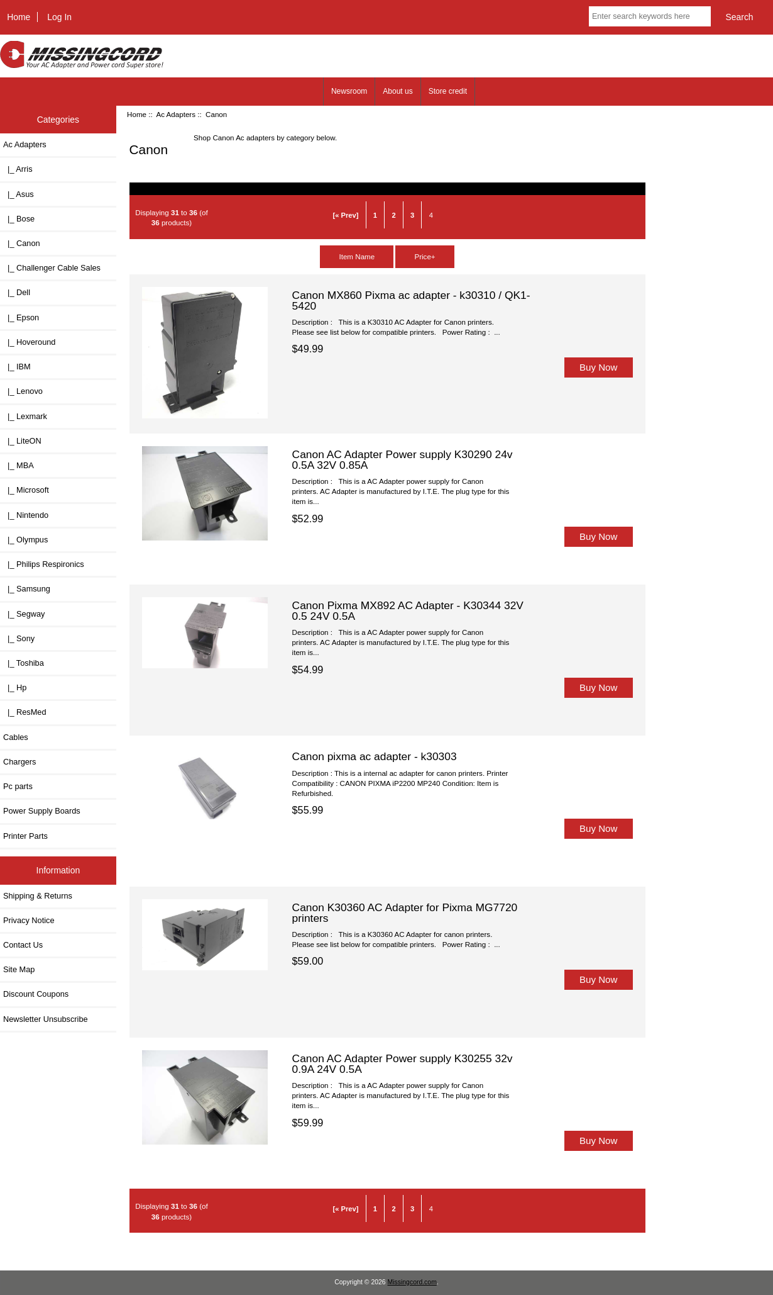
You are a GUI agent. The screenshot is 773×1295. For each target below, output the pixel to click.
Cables (15, 737)
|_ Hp (14, 687)
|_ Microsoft (26, 490)
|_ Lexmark (25, 416)
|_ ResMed (25, 712)
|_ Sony (19, 638)
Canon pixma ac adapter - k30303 (374, 756)
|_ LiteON (22, 441)
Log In (59, 17)
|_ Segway (24, 614)
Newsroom (349, 91)
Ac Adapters (175, 114)
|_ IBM (17, 366)
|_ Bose (19, 218)
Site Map (19, 969)
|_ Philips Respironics (43, 564)
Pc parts (18, 786)
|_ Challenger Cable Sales (52, 267)
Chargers (19, 761)
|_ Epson (21, 317)
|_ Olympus (25, 539)
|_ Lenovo (23, 391)
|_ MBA (18, 465)
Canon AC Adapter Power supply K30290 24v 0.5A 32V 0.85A (402, 459)
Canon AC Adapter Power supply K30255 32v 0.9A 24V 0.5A (402, 1063)
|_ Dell (16, 292)
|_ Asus (18, 194)
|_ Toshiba (23, 663)
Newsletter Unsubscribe (45, 1019)
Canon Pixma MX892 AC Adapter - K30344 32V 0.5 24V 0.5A (408, 610)
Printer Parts (25, 836)
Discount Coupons (36, 994)
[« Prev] (345, 215)
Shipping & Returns (37, 895)
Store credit (448, 91)
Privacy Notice (28, 920)
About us (397, 91)
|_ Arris (18, 169)
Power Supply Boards (41, 811)
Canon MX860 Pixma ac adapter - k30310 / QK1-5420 (411, 300)
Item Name (357, 256)
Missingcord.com (412, 1282)
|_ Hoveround (29, 342)
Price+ (424, 256)
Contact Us (23, 945)
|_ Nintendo (25, 515)
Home (18, 17)
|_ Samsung (26, 588)
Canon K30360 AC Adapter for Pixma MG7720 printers (405, 912)
